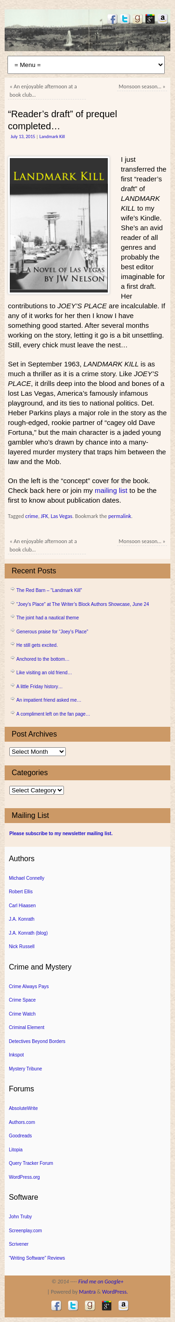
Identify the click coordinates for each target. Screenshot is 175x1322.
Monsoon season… (142, 86)
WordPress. (115, 1292)
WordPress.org (24, 1177)
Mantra (87, 1292)
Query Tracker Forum (31, 1163)
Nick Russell (22, 946)
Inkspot (16, 1054)
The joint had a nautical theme (47, 617)
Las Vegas (61, 516)
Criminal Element (26, 1027)
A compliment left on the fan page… (53, 714)
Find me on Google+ (101, 1281)
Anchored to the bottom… (43, 659)
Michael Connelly (26, 878)
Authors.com (22, 1122)
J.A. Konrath (22, 919)
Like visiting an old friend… (44, 672)
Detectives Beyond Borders (37, 1041)
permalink (119, 516)
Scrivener (18, 1244)
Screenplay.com (25, 1230)
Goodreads (20, 1135)
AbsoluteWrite (23, 1108)
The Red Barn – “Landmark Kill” (49, 590)
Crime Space (22, 1000)
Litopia (15, 1149)
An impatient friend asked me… (49, 700)
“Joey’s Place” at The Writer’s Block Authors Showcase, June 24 (82, 604)
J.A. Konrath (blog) (28, 933)
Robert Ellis (21, 891)
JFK (44, 516)
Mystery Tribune (25, 1068)
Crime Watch (22, 1013)
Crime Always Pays (29, 986)
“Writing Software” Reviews (37, 1258)
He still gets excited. (37, 645)
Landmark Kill (52, 136)
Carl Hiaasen (22, 905)
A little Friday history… (39, 686)
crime (31, 516)
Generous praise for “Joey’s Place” (52, 631)
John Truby (20, 1216)
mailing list (111, 490)
